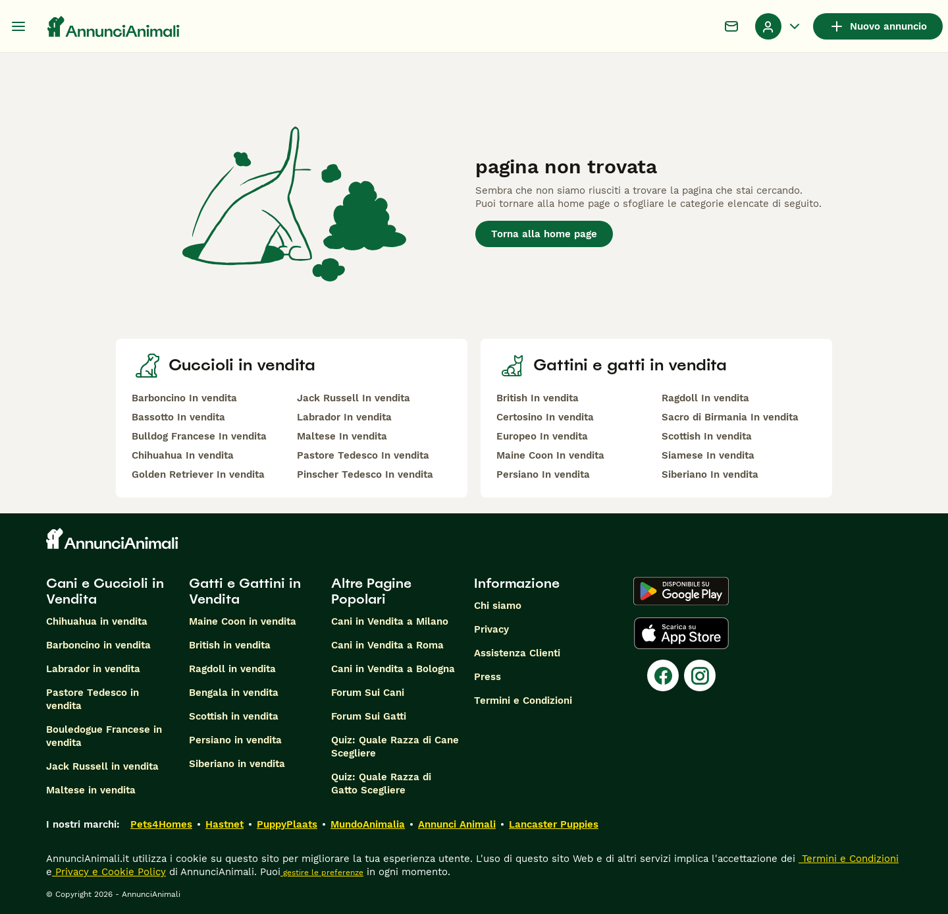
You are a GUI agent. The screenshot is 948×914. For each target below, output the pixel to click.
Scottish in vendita (233, 716)
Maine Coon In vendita (550, 455)
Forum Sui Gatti (368, 716)
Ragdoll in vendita (232, 669)
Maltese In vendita (342, 436)
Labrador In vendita (344, 417)
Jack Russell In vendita (353, 398)
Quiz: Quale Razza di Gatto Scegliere (381, 783)
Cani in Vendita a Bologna (393, 669)
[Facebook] (663, 675)
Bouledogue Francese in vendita (104, 736)
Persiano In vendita (543, 474)
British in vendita (230, 645)
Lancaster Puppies (553, 824)
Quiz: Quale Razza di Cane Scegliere (395, 746)
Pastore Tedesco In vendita (363, 455)
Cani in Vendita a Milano (389, 621)
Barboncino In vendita (184, 398)
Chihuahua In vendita (183, 455)
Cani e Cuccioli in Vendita (105, 591)
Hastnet (224, 824)
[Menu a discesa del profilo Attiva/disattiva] (779, 26)
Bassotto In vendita (178, 417)
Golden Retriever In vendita (198, 474)
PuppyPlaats (287, 824)
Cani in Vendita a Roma (387, 645)
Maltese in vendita (91, 790)
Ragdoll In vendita (705, 398)
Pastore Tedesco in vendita (92, 699)
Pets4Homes (161, 824)
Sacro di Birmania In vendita (730, 417)
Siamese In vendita (708, 455)
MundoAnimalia (367, 824)
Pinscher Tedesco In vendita (365, 474)
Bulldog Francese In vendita (199, 436)
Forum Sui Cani (367, 693)
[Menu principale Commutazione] (18, 26)
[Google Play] (681, 591)
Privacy (491, 629)
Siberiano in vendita (237, 764)
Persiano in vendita (235, 740)
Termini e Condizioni (523, 700)
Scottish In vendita (707, 436)
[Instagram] (700, 675)
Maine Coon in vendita (242, 621)
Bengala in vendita (233, 693)
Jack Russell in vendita (102, 766)
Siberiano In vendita (710, 474)
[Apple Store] (681, 633)
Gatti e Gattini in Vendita (245, 591)
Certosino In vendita (545, 417)
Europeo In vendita (542, 436)
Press (487, 677)
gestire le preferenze (321, 872)
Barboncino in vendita (98, 645)
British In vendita (537, 398)
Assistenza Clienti (517, 653)
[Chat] (731, 26)
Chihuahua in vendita (96, 621)
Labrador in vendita (93, 669)
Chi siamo (497, 606)
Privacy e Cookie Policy (109, 872)
